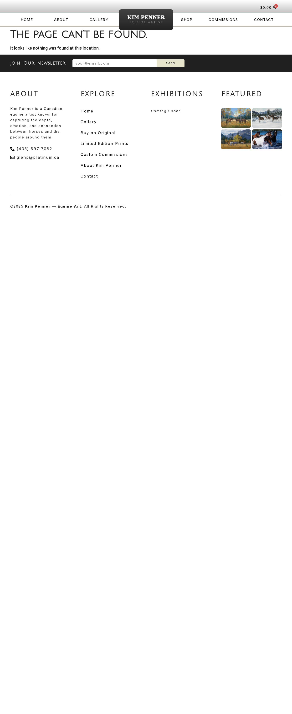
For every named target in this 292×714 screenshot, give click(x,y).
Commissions (223, 19)
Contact (264, 19)
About (61, 19)
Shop (186, 19)
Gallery (99, 19)
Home (27, 19)
